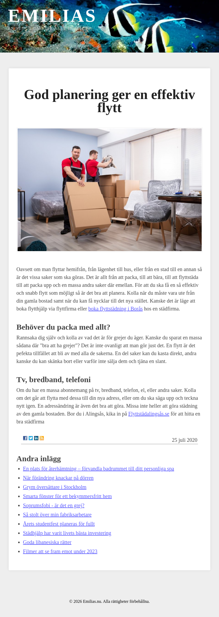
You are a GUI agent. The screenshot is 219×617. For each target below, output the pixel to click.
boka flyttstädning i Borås (115, 309)
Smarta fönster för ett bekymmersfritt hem (67, 496)
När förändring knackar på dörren (58, 478)
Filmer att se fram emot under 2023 (60, 551)
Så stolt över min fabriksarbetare (57, 514)
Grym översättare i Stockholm (55, 487)
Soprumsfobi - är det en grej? (54, 505)
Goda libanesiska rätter (47, 542)
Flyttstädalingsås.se (148, 414)
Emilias (52, 16)
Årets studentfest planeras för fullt (59, 524)
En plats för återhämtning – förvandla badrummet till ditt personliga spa (98, 468)
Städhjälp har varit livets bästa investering (67, 533)
